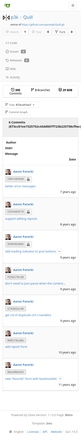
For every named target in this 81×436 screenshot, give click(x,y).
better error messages (20, 186)
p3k (14, 17)
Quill (28, 17)
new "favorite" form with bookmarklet (31, 379)
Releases (17, 60)
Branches (40, 90)
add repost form (16, 347)
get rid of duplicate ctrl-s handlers (28, 315)
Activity (13, 77)
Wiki (11, 69)
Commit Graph (16, 112)
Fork (60, 32)
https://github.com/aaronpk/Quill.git (43, 24)
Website (56, 432)
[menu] (15, 432)
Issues (16, 51)
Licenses (33, 432)
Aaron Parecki (23, 171)
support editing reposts (21, 219)
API (45, 432)
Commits (15, 91)
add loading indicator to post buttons (30, 251)
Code (11, 43)
